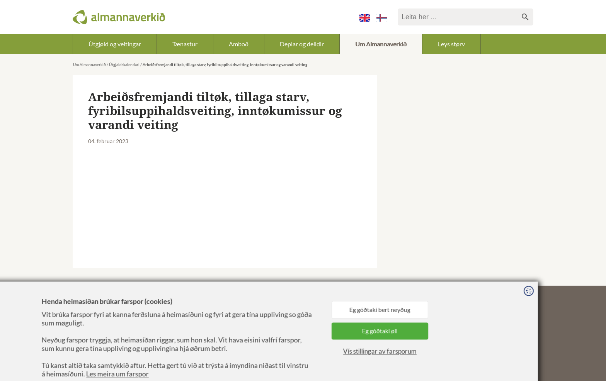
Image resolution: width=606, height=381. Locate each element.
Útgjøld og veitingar (115, 43)
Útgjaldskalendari (124, 64)
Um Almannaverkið (381, 43)
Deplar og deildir (302, 43)
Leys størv (451, 43)
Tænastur (184, 43)
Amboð (239, 43)
